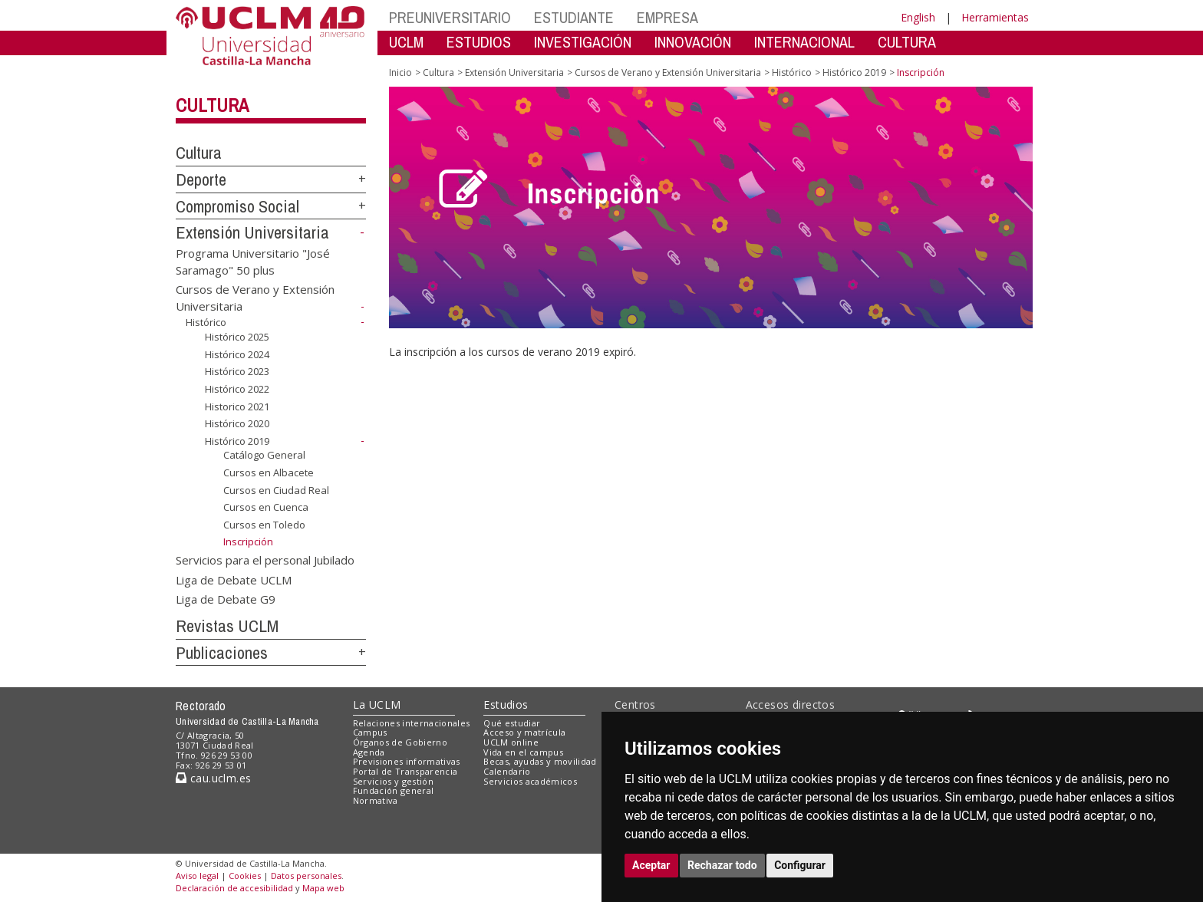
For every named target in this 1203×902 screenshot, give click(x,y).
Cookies (245, 875)
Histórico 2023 (237, 371)
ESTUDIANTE (574, 17)
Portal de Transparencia (405, 771)
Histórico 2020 (237, 423)
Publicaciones (222, 652)
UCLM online (511, 742)
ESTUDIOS (479, 41)
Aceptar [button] (651, 865)
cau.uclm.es (213, 778)
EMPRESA (667, 17)
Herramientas (995, 17)
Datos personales (306, 875)
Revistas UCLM (227, 625)
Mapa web (323, 888)
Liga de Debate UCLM (234, 579)
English (918, 17)
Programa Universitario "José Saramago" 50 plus (253, 261)
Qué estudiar (511, 723)
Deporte (201, 179)
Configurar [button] (800, 865)
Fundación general (393, 790)
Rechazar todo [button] (722, 865)
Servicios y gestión (393, 781)
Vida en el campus (523, 752)
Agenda (369, 752)
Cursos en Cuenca (265, 507)
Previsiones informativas (406, 761)
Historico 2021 (237, 406)
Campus (370, 732)
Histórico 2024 (237, 354)
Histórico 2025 (237, 337)
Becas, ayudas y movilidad (539, 761)
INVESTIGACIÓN (582, 41)
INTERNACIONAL (804, 41)
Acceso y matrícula (524, 732)
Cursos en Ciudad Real (276, 490)
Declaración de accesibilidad (234, 888)
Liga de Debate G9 (225, 599)
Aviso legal (197, 875)
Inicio (400, 72)
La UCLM (377, 704)
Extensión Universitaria (252, 232)
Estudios (505, 704)
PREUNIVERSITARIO (450, 17)
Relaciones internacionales (411, 723)
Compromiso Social (237, 206)
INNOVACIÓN (692, 41)
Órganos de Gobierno (400, 742)
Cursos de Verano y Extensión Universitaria (668, 72)
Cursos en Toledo (264, 525)
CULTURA (907, 41)
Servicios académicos (530, 781)
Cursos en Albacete (268, 472)
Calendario (506, 771)
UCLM (406, 41)
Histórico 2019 (237, 441)
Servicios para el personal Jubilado (265, 560)
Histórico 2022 (237, 389)
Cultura (212, 105)
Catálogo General (264, 455)
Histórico (206, 322)
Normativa (375, 800)
